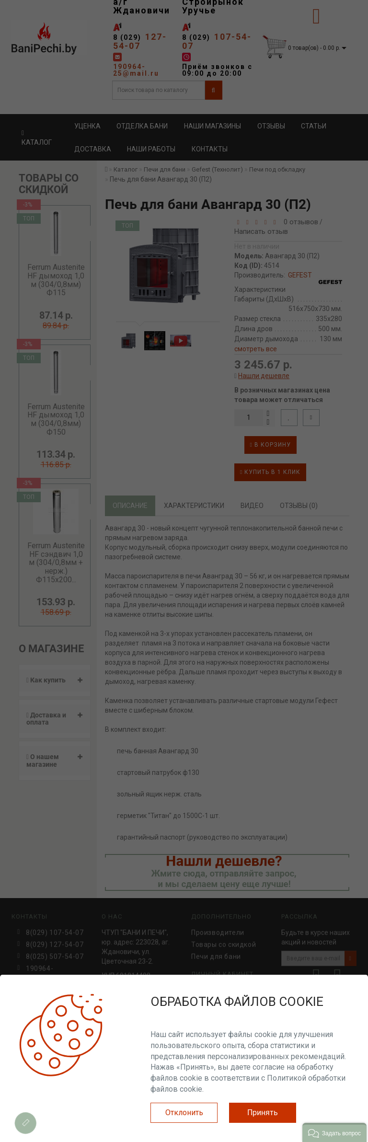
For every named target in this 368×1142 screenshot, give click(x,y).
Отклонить (184, 1112)
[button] (334, 1132)
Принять (262, 1112)
